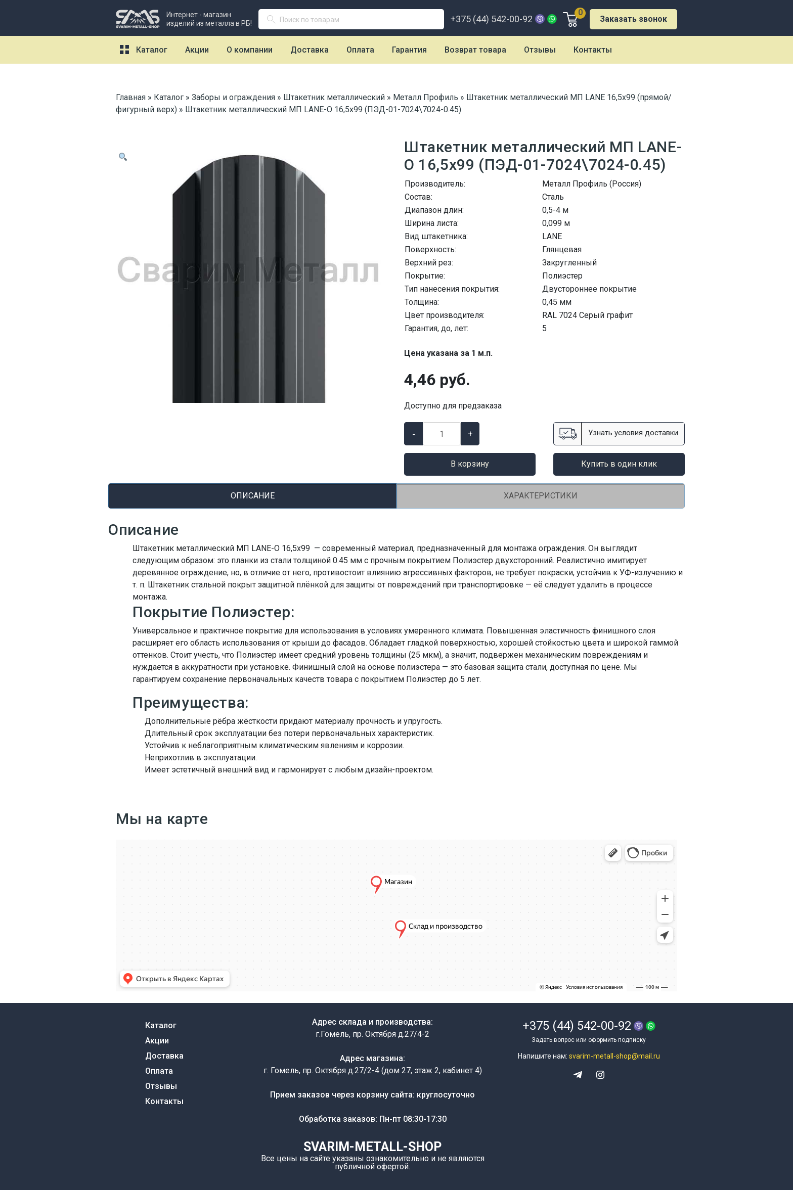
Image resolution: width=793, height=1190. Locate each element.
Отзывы (540, 50)
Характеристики (541, 495)
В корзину (470, 464)
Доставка (309, 50)
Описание (253, 495)
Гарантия (409, 50)
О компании (250, 50)
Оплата (360, 50)
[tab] (252, 496)
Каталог (151, 50)
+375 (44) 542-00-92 (492, 19)
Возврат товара (475, 50)
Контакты (593, 50)
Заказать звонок (633, 19)
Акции (197, 50)
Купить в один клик (619, 464)
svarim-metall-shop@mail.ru (614, 1056)
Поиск (275, 21)
